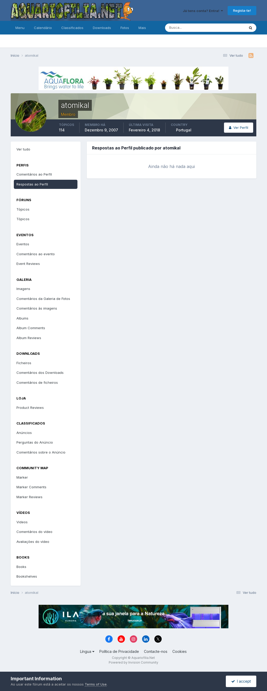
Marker (22, 477)
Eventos (22, 244)
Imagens (23, 289)
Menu (20, 28)
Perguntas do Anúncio (34, 442)
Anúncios (24, 433)
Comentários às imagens (36, 308)
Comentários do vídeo (34, 532)
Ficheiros (23, 363)
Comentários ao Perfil (34, 174)
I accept (241, 681)
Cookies (179, 651)
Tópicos (22, 209)
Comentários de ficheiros (37, 382)
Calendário (43, 28)
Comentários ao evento (35, 254)
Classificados (72, 28)
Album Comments (30, 328)
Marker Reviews (29, 497)
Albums (22, 318)
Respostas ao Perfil (32, 184)
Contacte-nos (155, 651)
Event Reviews (28, 264)
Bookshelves (26, 576)
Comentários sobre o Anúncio (40, 452)
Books (21, 567)
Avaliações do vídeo (32, 541)
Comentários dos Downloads (40, 372)
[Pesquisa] (188, 28)
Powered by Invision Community (133, 662)
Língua (87, 651)
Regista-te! (242, 10)
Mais (142, 28)
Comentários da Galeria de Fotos (43, 299)
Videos (22, 522)
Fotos (124, 28)
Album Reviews (28, 338)
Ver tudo (23, 149)
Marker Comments (31, 487)
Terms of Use (96, 684)
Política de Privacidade (119, 651)
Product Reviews (30, 407)
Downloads (102, 28)
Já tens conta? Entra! (203, 11)
